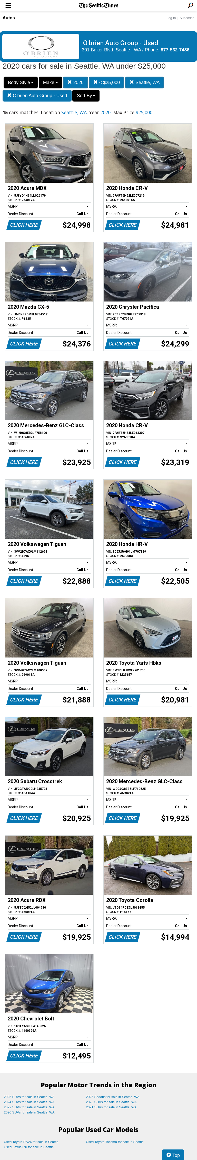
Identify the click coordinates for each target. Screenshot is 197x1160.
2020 (75, 82)
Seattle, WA (145, 82)
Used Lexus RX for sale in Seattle (29, 1147)
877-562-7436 (175, 49)
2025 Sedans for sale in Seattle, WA (112, 1097)
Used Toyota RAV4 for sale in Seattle (31, 1142)
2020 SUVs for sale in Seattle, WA (29, 1112)
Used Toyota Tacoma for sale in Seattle (115, 1142)
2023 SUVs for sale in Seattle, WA (111, 1102)
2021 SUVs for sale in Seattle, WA (111, 1107)
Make (50, 82)
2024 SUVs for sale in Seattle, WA (29, 1102)
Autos (9, 17)
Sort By (86, 95)
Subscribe (187, 18)
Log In (171, 18)
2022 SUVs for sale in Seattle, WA (29, 1107)
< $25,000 (106, 82)
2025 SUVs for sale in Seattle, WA (29, 1097)
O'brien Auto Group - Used (37, 95)
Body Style (20, 82)
